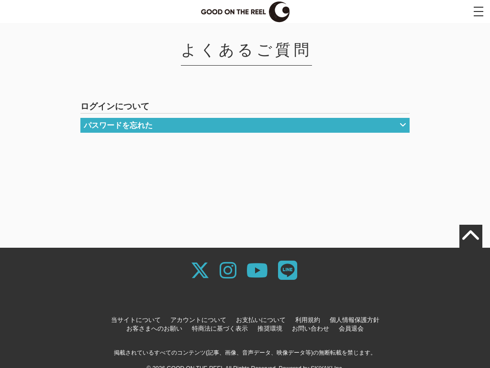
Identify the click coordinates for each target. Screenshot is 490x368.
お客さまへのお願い (154, 328)
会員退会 (351, 328)
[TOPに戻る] (470, 236)
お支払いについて (261, 319)
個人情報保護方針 (354, 319)
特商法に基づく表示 (220, 328)
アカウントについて (198, 319)
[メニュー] (478, 11)
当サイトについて (136, 319)
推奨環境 (269, 328)
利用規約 (307, 319)
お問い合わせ (310, 328)
